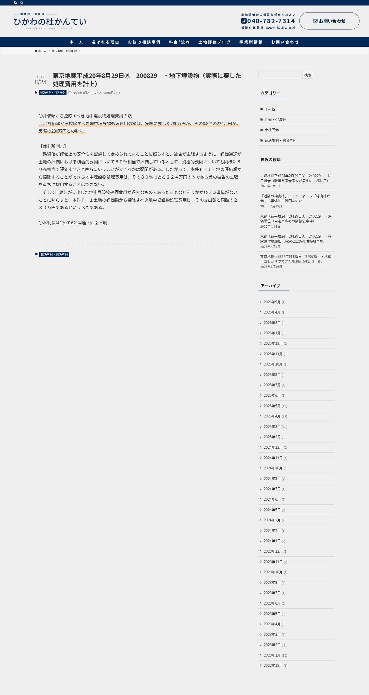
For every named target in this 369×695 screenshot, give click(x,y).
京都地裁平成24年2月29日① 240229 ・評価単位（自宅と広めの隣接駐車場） (296, 221)
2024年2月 (275, 530)
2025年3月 (275, 426)
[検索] (21, 2)
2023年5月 (275, 613)
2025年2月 (275, 436)
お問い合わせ (329, 20)
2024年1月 (275, 540)
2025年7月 (275, 384)
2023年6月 (275, 603)
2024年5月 (275, 509)
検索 (307, 74)
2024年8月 (275, 478)
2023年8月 (275, 582)
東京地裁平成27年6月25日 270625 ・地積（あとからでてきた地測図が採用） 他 (296, 261)
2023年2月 (275, 644)
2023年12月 (276, 551)
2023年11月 (276, 561)
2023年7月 (275, 592)
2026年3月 (275, 322)
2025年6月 (275, 395)
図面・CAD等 (275, 119)
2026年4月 (275, 312)
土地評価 (272, 129)
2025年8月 (275, 374)
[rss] (15, 2)
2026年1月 (275, 332)
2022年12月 (276, 665)
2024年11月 (276, 457)
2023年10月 (276, 571)
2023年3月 (275, 634)
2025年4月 (275, 415)
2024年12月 (276, 447)
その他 (270, 108)
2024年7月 (275, 488)
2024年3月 (275, 519)
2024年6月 (275, 499)
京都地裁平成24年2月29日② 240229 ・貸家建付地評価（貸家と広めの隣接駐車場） (296, 241)
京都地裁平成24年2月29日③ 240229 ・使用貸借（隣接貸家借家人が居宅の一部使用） (296, 180)
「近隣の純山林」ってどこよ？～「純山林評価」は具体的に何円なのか (296, 200)
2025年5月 (275, 405)
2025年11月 (276, 353)
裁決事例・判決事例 (52, 92)
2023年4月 (275, 623)
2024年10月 (276, 467)
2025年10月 (276, 363)
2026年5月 (275, 301)
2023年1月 (275, 655)
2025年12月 (276, 343)
